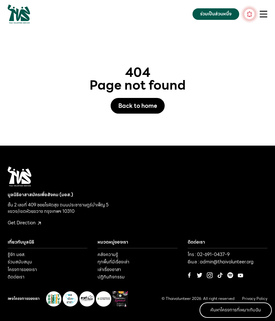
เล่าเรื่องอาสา (109, 269)
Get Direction (24, 222)
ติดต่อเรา (16, 276)
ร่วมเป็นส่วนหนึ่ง (216, 13)
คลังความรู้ (108, 254)
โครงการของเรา (22, 269)
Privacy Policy (254, 298)
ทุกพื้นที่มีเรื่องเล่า (113, 261)
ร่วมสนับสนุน (20, 261)
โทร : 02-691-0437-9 (209, 254)
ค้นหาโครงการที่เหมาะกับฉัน (235, 309)
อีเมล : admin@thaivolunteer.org (221, 261)
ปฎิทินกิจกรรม (111, 276)
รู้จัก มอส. (16, 254)
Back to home (137, 105)
